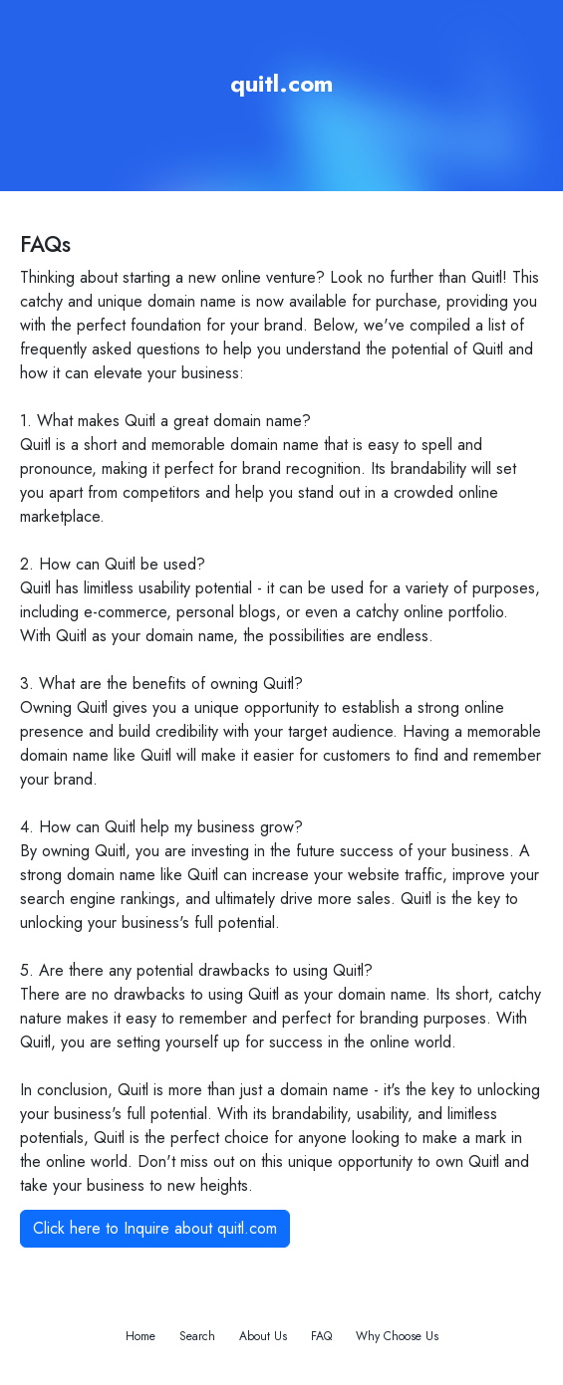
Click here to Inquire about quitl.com (155, 1228)
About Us (263, 1336)
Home (140, 1336)
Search (197, 1336)
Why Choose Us (397, 1336)
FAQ (321, 1336)
